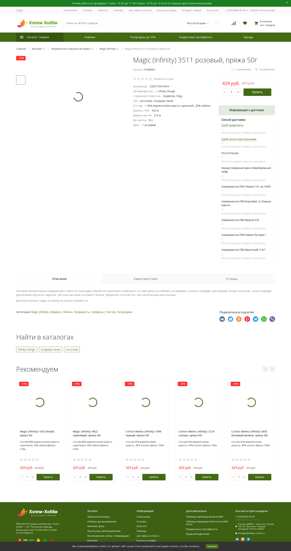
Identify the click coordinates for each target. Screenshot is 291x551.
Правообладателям (197, 534)
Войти (254, 10)
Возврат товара (191, 10)
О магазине (70, 10)
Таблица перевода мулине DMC (204, 516)
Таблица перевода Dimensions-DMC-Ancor (207, 523)
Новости (103, 10)
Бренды (248, 37)
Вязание (37, 48)
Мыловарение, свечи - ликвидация (108, 535)
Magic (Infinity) (107, 48)
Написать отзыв (163, 78)
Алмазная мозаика (98, 516)
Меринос (55, 312)
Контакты (213, 10)
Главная (21, 48)
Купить (257, 92)
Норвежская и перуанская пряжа (70, 48)
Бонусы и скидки (166, 10)
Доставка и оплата (140, 10)
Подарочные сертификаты (195, 37)
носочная (72, 349)
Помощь (118, 10)
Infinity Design (26, 349)
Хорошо (212, 546)
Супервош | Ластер (103, 312)
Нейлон (67, 312)
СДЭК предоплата (232, 125)
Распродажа (124, 312)
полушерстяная (50, 349)
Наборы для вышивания (101, 521)
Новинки (89, 37)
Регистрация (267, 10)
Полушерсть (81, 312)
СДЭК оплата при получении (238, 139)
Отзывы (87, 10)
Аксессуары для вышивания (103, 531)
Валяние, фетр (95, 526)
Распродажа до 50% (143, 37)
